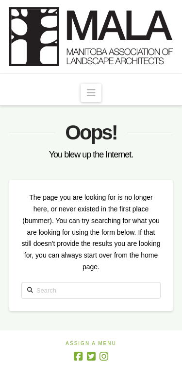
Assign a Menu (91, 343)
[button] (91, 93)
